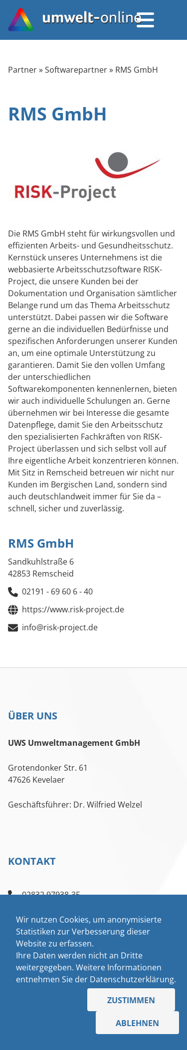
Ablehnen (137, 1023)
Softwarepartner (76, 69)
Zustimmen (131, 1000)
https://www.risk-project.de (73, 609)
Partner (22, 69)
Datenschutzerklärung (132, 979)
